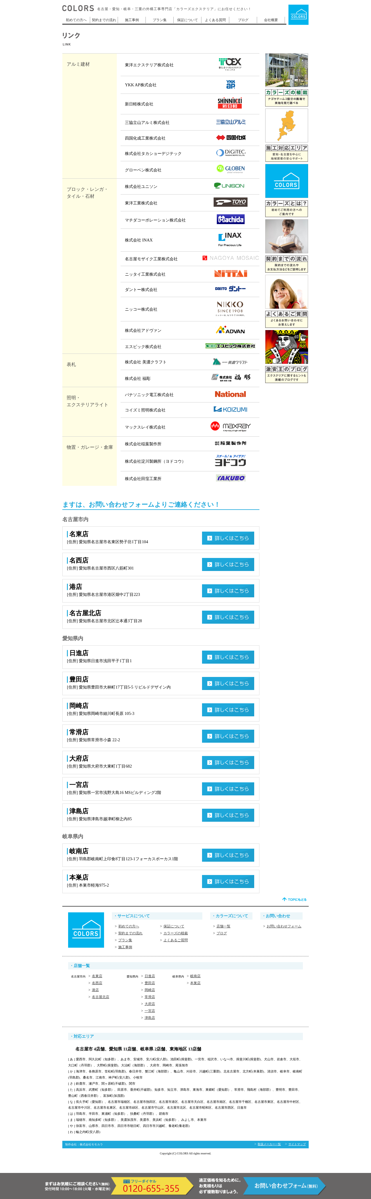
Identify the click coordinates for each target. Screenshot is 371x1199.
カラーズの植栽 (175, 933)
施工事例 (132, 20)
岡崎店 (150, 990)
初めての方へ (76, 20)
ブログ (243, 20)
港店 (95, 990)
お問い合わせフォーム (284, 926)
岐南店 (195, 976)
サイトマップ (297, 1144)
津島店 (150, 1018)
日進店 (150, 976)
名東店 (97, 976)
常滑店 (150, 997)
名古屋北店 (100, 997)
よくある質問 (215, 20)
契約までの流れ (104, 20)
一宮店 (150, 1011)
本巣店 (195, 983)
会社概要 (271, 20)
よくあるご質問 (175, 940)
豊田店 (150, 983)
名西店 (97, 983)
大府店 (150, 1004)
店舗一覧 (223, 926)
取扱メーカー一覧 (269, 1144)
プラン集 (160, 20)
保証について (187, 20)
